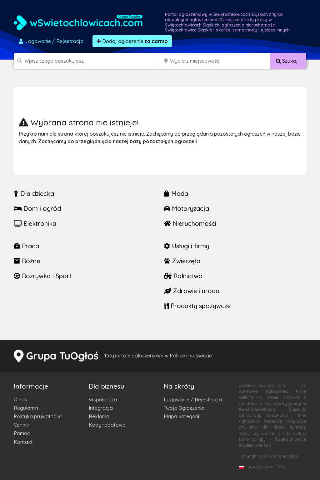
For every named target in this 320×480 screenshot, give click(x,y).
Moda (176, 193)
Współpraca (103, 399)
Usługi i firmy (186, 246)
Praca (26, 246)
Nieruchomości (190, 223)
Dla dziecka (34, 193)
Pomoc (22, 433)
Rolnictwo (183, 276)
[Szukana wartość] (92, 61)
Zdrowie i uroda (191, 291)
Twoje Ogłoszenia (184, 408)
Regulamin (26, 408)
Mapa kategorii (181, 416)
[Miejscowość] (220, 61)
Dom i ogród (37, 208)
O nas (20, 399)
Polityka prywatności (38, 416)
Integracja (101, 408)
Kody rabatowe (107, 425)
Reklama (99, 416)
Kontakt (23, 442)
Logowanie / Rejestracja (193, 399)
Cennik (21, 425)
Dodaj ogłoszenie (132, 41)
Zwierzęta (182, 261)
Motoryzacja (186, 208)
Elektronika (35, 223)
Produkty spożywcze (197, 306)
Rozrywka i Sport (43, 276)
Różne (27, 261)
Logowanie (50, 41)
